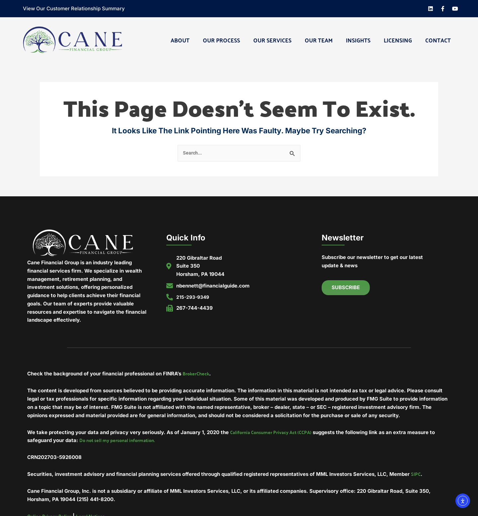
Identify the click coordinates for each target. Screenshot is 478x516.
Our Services (272, 39)
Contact (438, 39)
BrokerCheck (197, 374)
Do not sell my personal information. (120, 441)
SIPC (416, 475)
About (180, 39)
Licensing (398, 39)
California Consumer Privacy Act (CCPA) (274, 432)
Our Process (221, 39)
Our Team (319, 39)
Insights (358, 39)
